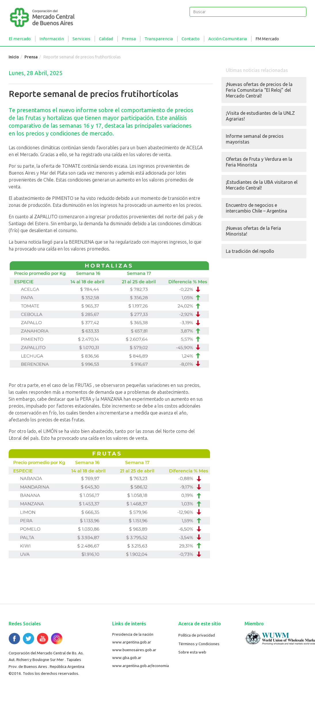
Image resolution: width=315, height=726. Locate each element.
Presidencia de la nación (132, 634)
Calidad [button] (106, 38)
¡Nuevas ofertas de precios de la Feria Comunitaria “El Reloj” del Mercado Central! (259, 90)
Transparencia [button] (158, 38)
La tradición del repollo (250, 251)
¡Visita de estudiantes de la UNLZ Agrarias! (260, 115)
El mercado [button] (20, 38)
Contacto (191, 38)
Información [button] (51, 38)
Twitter (28, 638)
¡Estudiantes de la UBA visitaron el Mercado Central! (261, 184)
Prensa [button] (129, 38)
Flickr (56, 638)
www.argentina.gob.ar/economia (140, 665)
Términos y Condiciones (198, 643)
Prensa (31, 57)
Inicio (14, 57)
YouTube (42, 638)
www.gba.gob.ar (126, 657)
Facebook (14, 638)
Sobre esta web (192, 652)
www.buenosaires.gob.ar (134, 649)
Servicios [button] (81, 38)
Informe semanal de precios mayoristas (255, 138)
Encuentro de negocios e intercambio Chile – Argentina (256, 207)
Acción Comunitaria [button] (227, 38)
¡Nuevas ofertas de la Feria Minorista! (253, 231)
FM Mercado (267, 38)
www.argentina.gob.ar (131, 642)
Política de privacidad (196, 635)
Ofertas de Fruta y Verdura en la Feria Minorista (259, 161)
